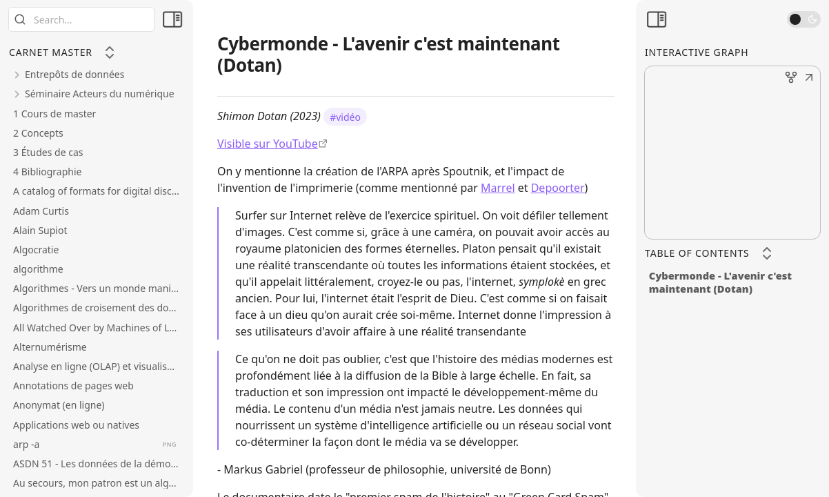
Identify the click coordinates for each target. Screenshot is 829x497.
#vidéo (345, 116)
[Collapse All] (109, 52)
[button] (809, 78)
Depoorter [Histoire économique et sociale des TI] (558, 187)
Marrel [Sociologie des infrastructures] (498, 187)
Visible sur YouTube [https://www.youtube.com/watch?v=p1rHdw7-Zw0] (267, 143)
